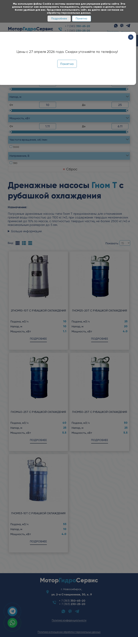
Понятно (81, 18)
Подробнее (59, 18)
